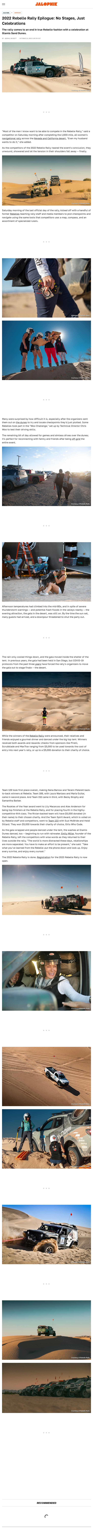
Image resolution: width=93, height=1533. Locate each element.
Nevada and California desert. (50, 138)
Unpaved (17, 12)
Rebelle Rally (37, 735)
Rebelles (15, 214)
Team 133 (53, 820)
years (38, 664)
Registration (43, 857)
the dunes (21, 422)
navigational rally (11, 138)
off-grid (76, 439)
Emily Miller (67, 833)
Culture (6, 12)
